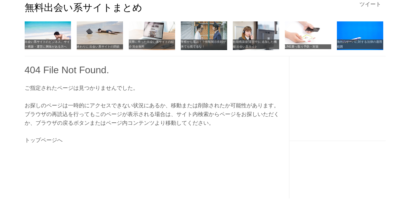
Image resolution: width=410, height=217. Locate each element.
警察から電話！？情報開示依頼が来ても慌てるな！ (203, 44)
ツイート (370, 4)
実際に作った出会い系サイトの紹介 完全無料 (151, 44)
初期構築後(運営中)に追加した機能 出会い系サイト (255, 44)
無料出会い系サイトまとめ (83, 7)
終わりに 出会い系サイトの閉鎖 (98, 46)
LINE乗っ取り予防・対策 (302, 46)
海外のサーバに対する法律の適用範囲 (359, 44)
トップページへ (44, 140)
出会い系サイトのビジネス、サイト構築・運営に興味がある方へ (47, 44)
